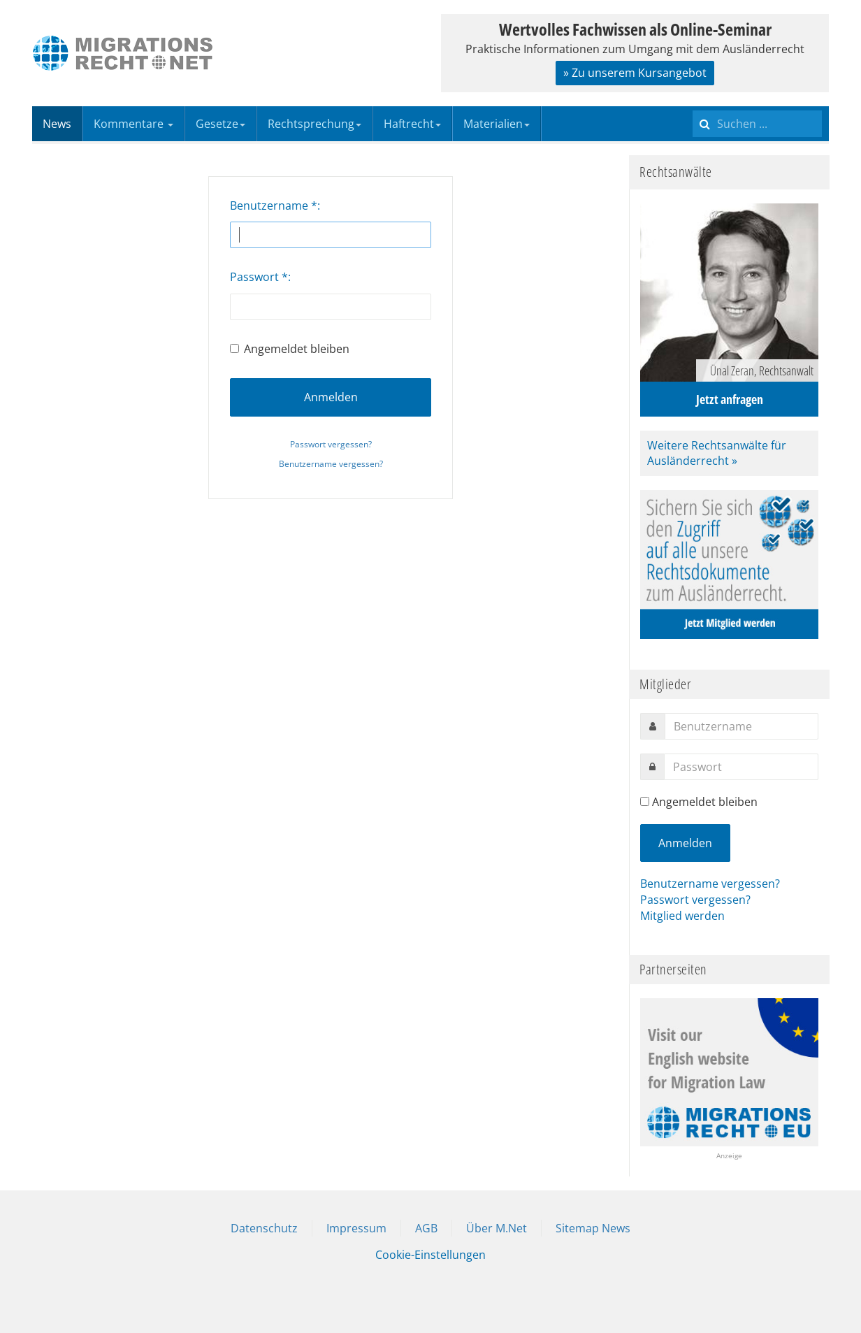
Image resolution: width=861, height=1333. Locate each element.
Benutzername (273, 205)
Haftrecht (412, 123)
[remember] (644, 801)
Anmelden (331, 397)
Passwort (259, 276)
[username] (741, 726)
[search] (757, 123)
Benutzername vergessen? (331, 464)
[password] (741, 767)
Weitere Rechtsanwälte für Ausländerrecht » (716, 453)
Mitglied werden (682, 915)
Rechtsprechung (314, 123)
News (57, 123)
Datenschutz (264, 1228)
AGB (426, 1228)
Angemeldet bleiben (289, 348)
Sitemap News (593, 1228)
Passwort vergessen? (331, 444)
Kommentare (133, 123)
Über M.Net (496, 1228)
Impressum (356, 1228)
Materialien (496, 123)
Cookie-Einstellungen (430, 1254)
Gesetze (220, 123)
